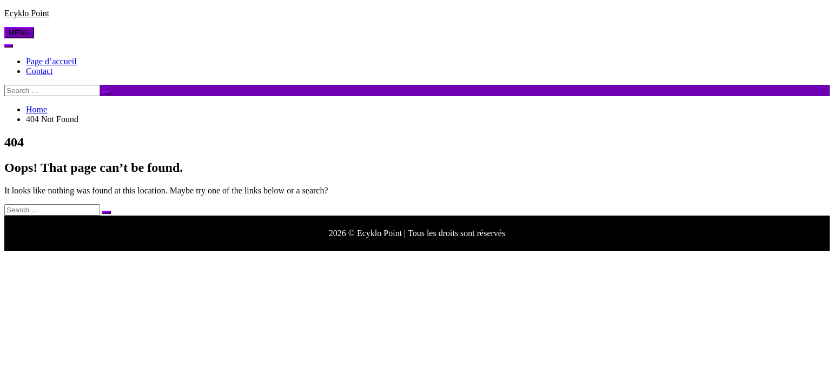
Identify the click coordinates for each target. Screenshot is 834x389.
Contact (39, 71)
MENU (19, 33)
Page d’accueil (51, 61)
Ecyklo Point (26, 13)
